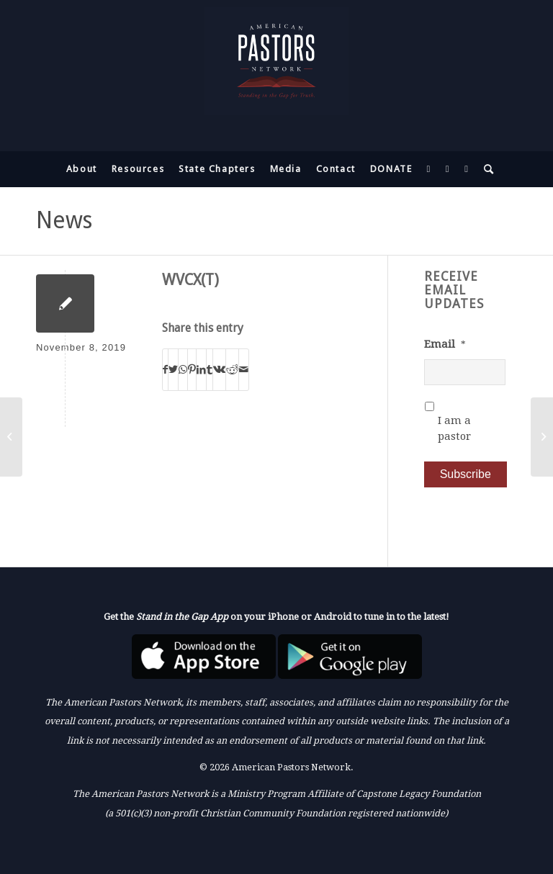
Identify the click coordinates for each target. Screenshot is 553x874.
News (64, 220)
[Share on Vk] (219, 369)
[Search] (486, 169)
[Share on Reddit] (232, 369)
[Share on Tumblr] (209, 369)
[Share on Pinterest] (192, 369)
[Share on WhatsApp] (183, 369)
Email (445, 344)
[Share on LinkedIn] (201, 369)
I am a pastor (454, 428)
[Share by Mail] (243, 369)
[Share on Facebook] (165, 369)
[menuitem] (81, 169)
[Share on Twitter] (173, 369)
